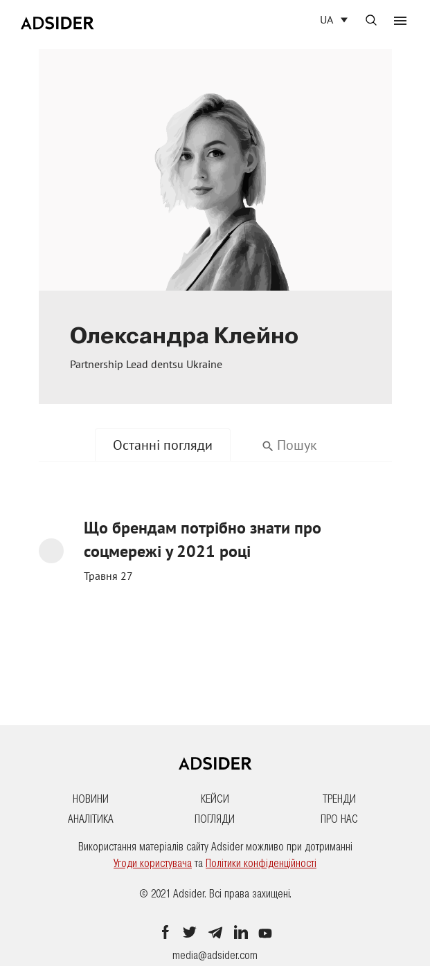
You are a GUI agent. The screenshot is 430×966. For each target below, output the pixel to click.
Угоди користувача (153, 863)
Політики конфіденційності (261, 863)
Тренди (339, 799)
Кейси (215, 799)
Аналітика (91, 819)
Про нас (339, 819)
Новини (91, 799)
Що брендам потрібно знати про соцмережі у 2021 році (202, 540)
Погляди (215, 819)
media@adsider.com (215, 955)
